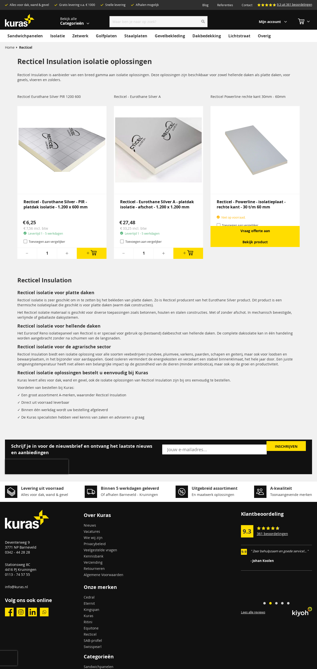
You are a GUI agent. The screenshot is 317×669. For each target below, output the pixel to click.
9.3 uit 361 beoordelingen (294, 4)
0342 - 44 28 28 (17, 552)
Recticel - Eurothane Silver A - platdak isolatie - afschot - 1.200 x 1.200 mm (157, 204)
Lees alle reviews (253, 612)
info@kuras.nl (16, 586)
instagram (21, 612)
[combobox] (158, 21)
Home (10, 47)
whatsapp (44, 612)
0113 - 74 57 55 (17, 574)
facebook (9, 612)
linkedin (32, 612)
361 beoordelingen (272, 533)
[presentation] (36, 466)
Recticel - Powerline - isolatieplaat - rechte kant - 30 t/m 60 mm (251, 204)
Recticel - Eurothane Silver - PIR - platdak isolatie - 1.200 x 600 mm (56, 204)
